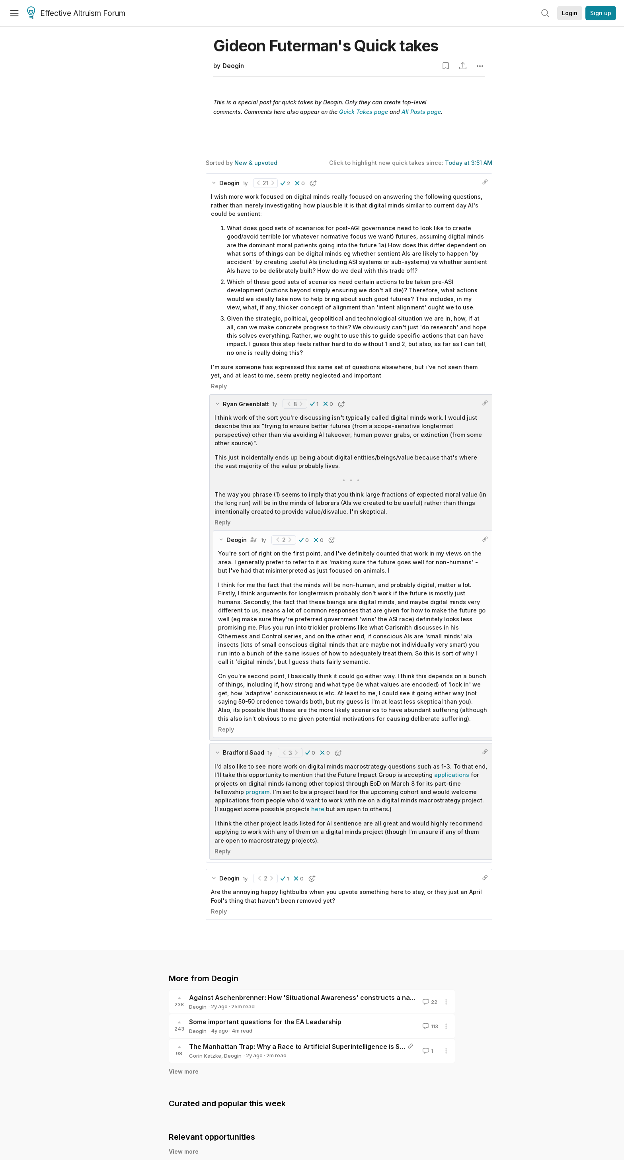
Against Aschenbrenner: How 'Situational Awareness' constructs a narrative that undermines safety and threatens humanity (386, 998)
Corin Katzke (205, 1055)
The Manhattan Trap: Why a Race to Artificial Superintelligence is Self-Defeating (315, 1046)
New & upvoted (255, 162)
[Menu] (14, 13)
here (317, 809)
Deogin (233, 66)
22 (429, 1001)
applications (451, 774)
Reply (219, 386)
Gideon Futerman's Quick (325, 45)
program (257, 791)
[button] (285, 183)
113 (429, 1026)
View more (184, 1071)
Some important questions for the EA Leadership (265, 1022)
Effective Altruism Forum (76, 13)
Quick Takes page (363, 111)
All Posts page (421, 111)
